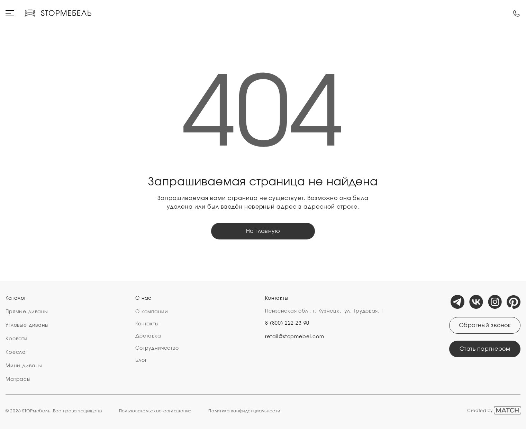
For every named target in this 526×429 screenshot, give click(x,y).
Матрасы (18, 379)
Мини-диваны (24, 366)
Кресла (16, 352)
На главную (263, 231)
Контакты (147, 324)
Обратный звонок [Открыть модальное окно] (485, 325)
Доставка (148, 336)
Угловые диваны (27, 325)
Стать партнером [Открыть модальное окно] (485, 349)
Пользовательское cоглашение (155, 411)
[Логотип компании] (58, 13)
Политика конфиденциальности (244, 411)
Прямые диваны (27, 311)
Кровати (17, 338)
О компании (151, 311)
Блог (141, 360)
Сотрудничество (157, 348)
